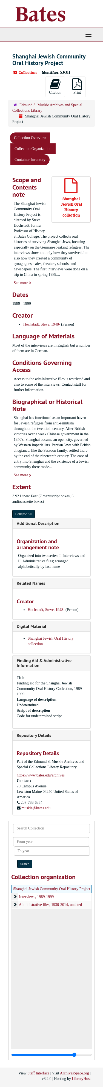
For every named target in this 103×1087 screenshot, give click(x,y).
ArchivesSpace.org (74, 1073)
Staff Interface (38, 1073)
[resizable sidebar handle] (51, 1055)
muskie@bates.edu (36, 808)
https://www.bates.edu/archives (41, 775)
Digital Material (31, 626)
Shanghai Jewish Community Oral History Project (51, 889)
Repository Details (34, 735)
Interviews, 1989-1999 (36, 897)
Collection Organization (33, 149)
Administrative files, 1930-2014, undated (50, 905)
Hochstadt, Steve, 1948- (41, 324)
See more (22, 283)
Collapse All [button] (23, 514)
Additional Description (38, 523)
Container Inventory (30, 160)
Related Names (31, 583)
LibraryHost (81, 1079)
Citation (55, 86)
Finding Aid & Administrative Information (44, 663)
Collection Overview (30, 138)
